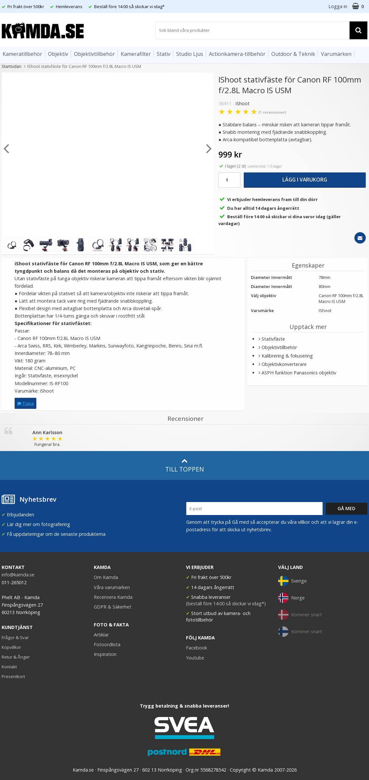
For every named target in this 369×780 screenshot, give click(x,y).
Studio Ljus (189, 53)
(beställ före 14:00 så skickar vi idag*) (226, 603)
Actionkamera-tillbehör (237, 53)
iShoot (243, 103)
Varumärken (336, 53)
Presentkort (13, 676)
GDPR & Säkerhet (112, 607)
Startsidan (11, 66)
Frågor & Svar (15, 637)
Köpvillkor (11, 647)
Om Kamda (106, 577)
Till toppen (184, 465)
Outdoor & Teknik (293, 53)
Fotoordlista (107, 644)
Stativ (163, 53)
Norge (291, 598)
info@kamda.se (18, 575)
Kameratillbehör (22, 53)
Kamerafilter (136, 53)
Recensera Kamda (113, 597)
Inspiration (105, 654)
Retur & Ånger (16, 657)
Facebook (196, 648)
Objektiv (58, 53)
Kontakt (9, 667)
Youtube (195, 658)
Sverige (292, 581)
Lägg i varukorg (304, 179)
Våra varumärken (112, 587)
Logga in (337, 6)
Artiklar (101, 635)
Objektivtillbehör (94, 53)
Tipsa (25, 403)
